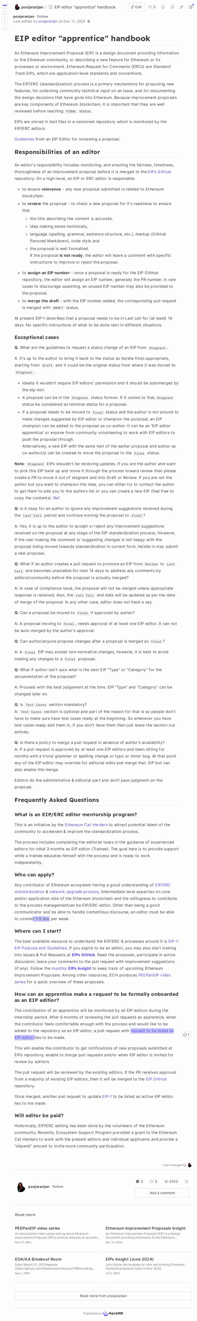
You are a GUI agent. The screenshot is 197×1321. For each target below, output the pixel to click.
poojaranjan (23, 16)
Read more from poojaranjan (103, 1296)
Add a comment (162, 1193)
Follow (42, 16)
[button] (89, 21)
